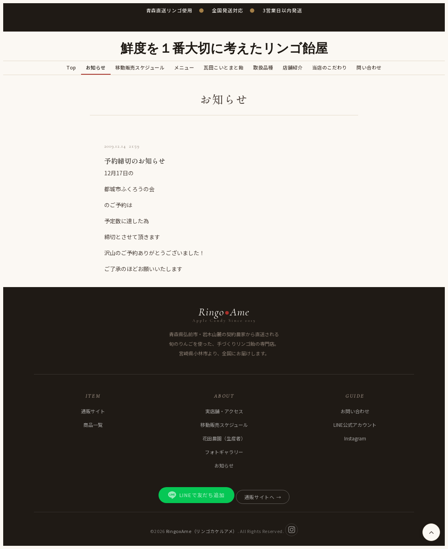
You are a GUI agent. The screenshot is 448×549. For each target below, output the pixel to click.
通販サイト (93, 411)
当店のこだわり (329, 67)
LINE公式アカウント (355, 424)
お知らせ (96, 67)
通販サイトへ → (262, 497)
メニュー (184, 67)
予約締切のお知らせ (134, 161)
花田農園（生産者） (224, 438)
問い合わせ (369, 67)
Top (71, 67)
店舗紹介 (293, 67)
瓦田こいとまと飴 (224, 67)
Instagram (355, 438)
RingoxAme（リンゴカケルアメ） (202, 530)
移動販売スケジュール (140, 67)
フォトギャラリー (224, 451)
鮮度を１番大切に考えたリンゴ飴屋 (224, 48)
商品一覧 (93, 424)
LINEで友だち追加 (196, 495)
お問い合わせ (355, 411)
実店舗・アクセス (224, 411)
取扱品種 (263, 67)
